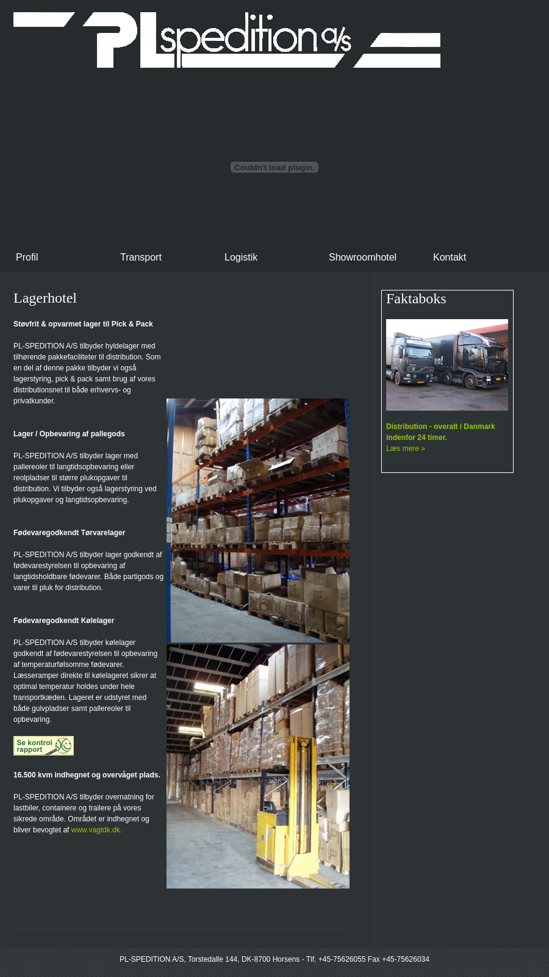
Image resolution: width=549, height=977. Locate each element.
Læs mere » (405, 448)
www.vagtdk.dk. (96, 830)
